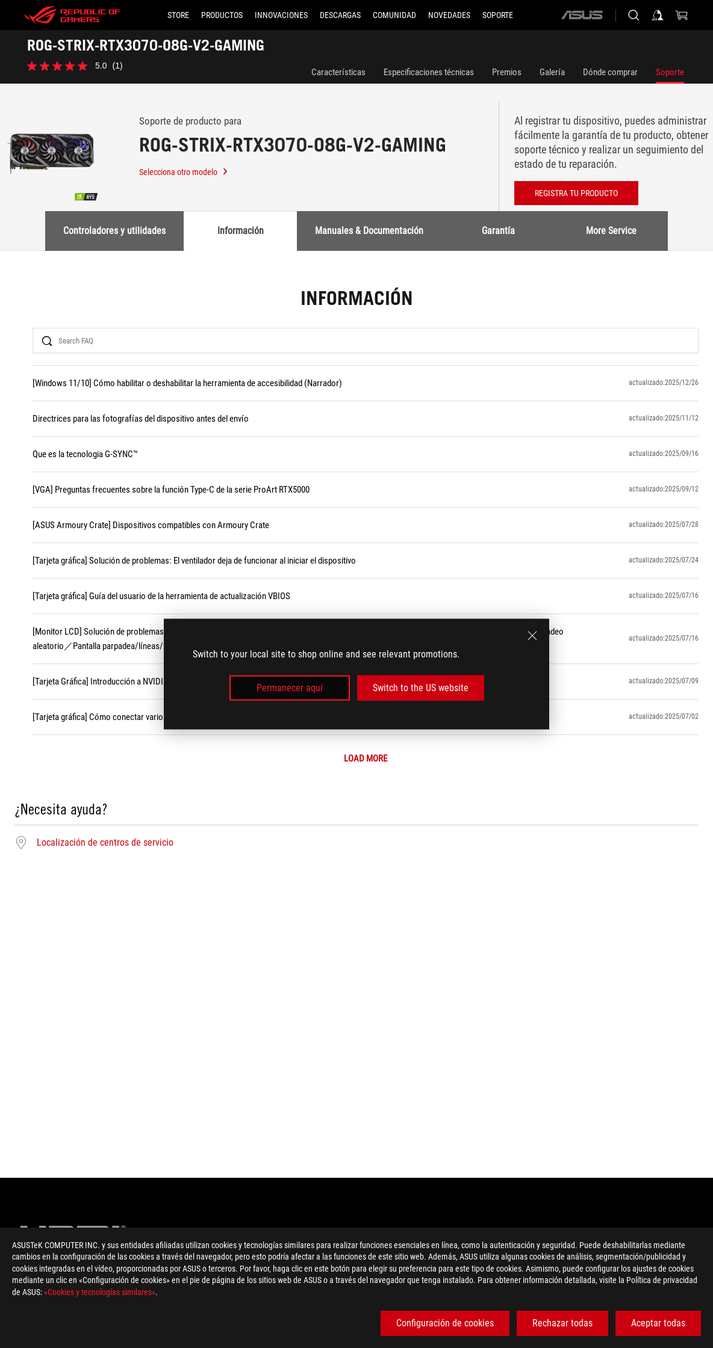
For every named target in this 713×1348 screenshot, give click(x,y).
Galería (552, 72)
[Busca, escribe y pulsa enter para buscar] (633, 15)
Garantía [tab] (498, 230)
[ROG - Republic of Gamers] (72, 15)
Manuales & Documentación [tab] (369, 230)
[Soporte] (497, 15)
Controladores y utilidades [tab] (114, 230)
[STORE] (178, 15)
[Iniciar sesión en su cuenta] (657, 15)
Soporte (670, 72)
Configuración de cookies (445, 1323)
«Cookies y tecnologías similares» (99, 1292)
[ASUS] (582, 15)
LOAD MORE (365, 759)
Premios (507, 72)
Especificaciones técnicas (429, 72)
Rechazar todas (562, 1323)
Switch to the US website (421, 688)
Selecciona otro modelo (184, 172)
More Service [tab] (611, 230)
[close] (532, 635)
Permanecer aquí (290, 688)
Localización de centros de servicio (105, 842)
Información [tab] (240, 230)
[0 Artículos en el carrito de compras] (681, 15)
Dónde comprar (610, 72)
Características (338, 72)
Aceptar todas (658, 1323)
